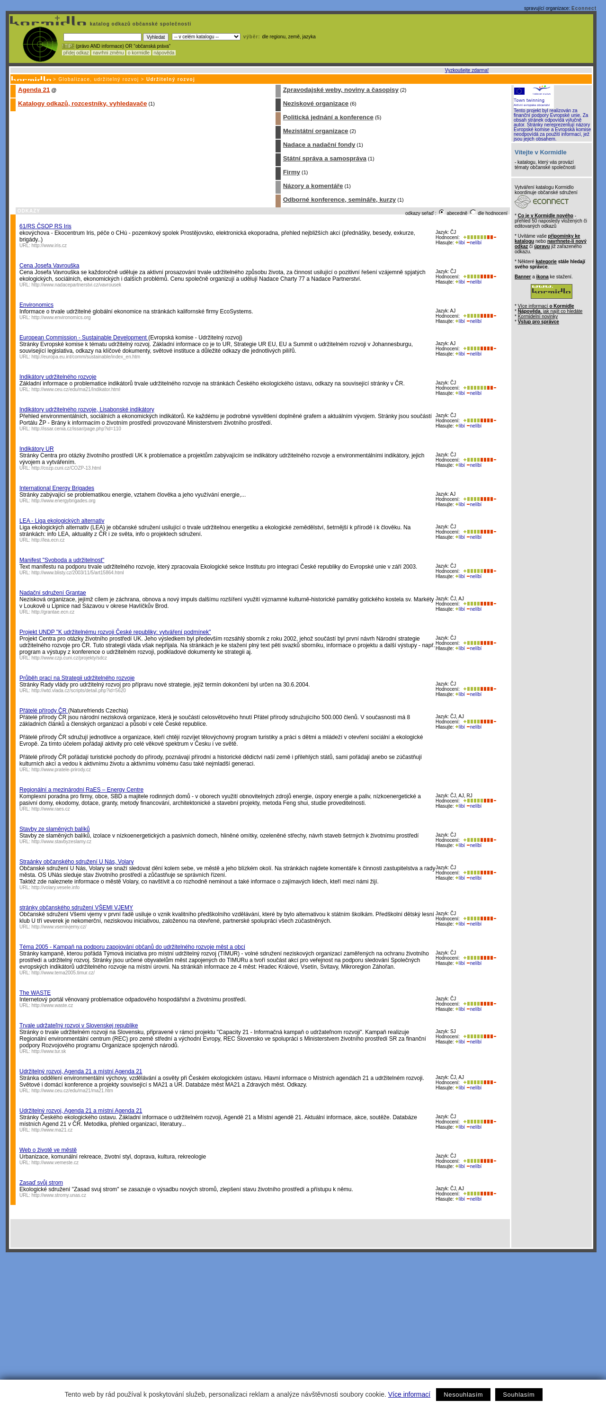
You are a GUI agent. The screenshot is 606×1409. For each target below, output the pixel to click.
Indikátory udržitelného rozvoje (58, 377)
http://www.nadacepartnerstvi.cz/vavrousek (77, 284)
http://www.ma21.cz (52, 1130)
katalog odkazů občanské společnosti (139, 24)
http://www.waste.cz (52, 1005)
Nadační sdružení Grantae (52, 592)
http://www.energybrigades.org (64, 500)
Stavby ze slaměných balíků (54, 829)
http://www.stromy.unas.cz (59, 1195)
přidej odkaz (76, 52)
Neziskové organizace (316, 103)
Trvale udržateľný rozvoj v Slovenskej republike (78, 1025)
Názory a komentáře (313, 185)
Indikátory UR (36, 449)
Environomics (36, 305)
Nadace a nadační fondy (319, 144)
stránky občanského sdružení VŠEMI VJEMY (76, 907)
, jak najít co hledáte (550, 311)
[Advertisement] (301, 1323)
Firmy (291, 172)
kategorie (545, 261)
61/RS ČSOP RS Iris (45, 226)
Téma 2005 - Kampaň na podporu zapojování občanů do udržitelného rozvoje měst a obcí (132, 947)
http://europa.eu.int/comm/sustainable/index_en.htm (86, 356)
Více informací (409, 1394)
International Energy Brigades (56, 488)
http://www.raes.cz (51, 809)
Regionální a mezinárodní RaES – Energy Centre (81, 789)
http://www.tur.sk (49, 1051)
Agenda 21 (34, 89)
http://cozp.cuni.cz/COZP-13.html (66, 468)
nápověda (164, 52)
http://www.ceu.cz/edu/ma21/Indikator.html (76, 389)
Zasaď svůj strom (41, 1182)
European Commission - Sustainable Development (83, 337)
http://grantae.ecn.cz (53, 612)
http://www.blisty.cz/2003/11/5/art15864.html (78, 572)
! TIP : (68, 46)
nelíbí (473, 242)
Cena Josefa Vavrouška (49, 265)
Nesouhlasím (463, 1394)
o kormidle (138, 52)
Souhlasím (519, 1394)
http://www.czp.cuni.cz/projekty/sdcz (69, 657)
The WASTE (35, 993)
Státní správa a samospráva (324, 158)
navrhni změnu (108, 52)
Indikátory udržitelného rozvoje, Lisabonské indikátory (86, 409)
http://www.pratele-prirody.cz (61, 769)
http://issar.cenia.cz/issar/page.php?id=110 (76, 428)
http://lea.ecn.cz (48, 540)
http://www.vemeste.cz (55, 1162)
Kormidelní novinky (538, 316)
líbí (460, 242)
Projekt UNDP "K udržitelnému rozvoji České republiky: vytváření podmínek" (115, 632)
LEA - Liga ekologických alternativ (61, 520)
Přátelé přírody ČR (43, 710)
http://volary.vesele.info (56, 887)
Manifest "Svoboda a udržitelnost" (61, 560)
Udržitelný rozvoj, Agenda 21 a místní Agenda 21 (81, 1071)
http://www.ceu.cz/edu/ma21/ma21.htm (72, 1090)
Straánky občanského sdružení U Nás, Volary (76, 861)
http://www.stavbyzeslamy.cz (62, 841)
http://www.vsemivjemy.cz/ (59, 926)
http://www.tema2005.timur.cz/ (63, 972)
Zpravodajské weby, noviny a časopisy (341, 89)
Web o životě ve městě (48, 1150)
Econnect (584, 8)
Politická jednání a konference (328, 117)
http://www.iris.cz (49, 245)
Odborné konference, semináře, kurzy (339, 199)
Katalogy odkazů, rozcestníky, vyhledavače (82, 103)
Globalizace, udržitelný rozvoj (98, 79)
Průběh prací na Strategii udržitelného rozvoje (76, 678)
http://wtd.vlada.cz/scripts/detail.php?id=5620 (79, 690)
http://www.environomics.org (61, 317)
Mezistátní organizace (315, 130)
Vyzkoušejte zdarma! (467, 70)
